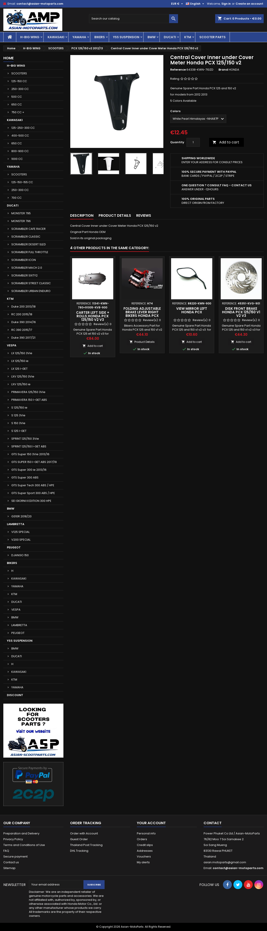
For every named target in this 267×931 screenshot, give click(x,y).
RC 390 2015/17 (21, 330)
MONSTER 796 (21, 221)
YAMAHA (79, 37)
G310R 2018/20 (21, 516)
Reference (178, 70)
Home (8, 58)
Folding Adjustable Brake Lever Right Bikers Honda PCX (142, 312)
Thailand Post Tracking (86, 845)
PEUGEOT (14, 547)
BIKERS (99, 37)
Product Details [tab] (115, 215)
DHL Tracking (79, 851)
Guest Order (79, 839)
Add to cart (225, 142)
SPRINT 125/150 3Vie (25, 439)
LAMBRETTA (15, 524)
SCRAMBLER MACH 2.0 (26, 268)
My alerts (143, 862)
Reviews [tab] (143, 215)
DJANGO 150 (20, 555)
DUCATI (170, 37)
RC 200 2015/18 (21, 314)
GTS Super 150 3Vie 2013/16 (30, 454)
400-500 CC (20, 135)
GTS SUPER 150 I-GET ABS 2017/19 (34, 462)
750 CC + (17, 112)
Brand (223, 70)
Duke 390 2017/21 (23, 337)
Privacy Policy (13, 839)
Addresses (145, 851)
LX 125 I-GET (19, 369)
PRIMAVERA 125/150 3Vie (28, 392)
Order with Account (84, 833)
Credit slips (145, 845)
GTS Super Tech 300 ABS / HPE (32, 485)
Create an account (249, 4)
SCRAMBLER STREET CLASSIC (31, 283)
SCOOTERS (19, 73)
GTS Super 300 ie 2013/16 (29, 470)
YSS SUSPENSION (126, 37)
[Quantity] (193, 142)
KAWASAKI (56, 37)
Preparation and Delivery (21, 833)
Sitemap (9, 868)
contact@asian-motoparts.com (39, 4)
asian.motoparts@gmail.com (225, 862)
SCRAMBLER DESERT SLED (28, 244)
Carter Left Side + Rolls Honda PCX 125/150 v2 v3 (92, 316)
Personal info (146, 833)
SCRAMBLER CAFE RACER (28, 229)
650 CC (16, 104)
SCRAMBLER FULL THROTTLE (29, 252)
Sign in (226, 4)
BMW (152, 37)
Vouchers (144, 856)
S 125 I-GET (18, 431)
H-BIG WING (29, 37)
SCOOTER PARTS (212, 37)
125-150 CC (19, 81)
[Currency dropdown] (177, 4)
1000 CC (17, 159)
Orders (142, 839)
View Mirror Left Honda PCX (191, 310)
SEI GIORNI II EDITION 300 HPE (31, 501)
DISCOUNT (15, 695)
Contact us (11, 862)
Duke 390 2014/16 (23, 322)
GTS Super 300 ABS (24, 477)
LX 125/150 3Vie (21, 353)
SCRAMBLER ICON (23, 260)
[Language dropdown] (195, 4)
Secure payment (15, 856)
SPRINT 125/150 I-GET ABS (28, 446)
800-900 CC (20, 151)
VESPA (11, 345)
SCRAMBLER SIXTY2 (24, 275)
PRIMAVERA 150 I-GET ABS (29, 400)
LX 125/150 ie (19, 361)
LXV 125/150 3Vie (22, 376)
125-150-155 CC (22, 182)
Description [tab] (81, 215)
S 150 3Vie (18, 423)
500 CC (16, 97)
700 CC (16, 198)
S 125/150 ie (19, 407)
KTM (187, 37)
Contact (213, 823)
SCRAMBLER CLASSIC (25, 236)
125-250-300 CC (23, 128)
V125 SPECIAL (20, 532)
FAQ (6, 851)
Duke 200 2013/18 (23, 306)
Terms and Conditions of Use (24, 845)
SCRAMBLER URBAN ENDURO (31, 291)
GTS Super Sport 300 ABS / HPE (33, 493)
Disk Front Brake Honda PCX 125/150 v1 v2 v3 (241, 312)
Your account (151, 823)
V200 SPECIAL (20, 540)
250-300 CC (20, 89)
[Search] (133, 18)
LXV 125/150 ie (20, 384)
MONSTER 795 (21, 213)
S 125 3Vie (18, 415)
